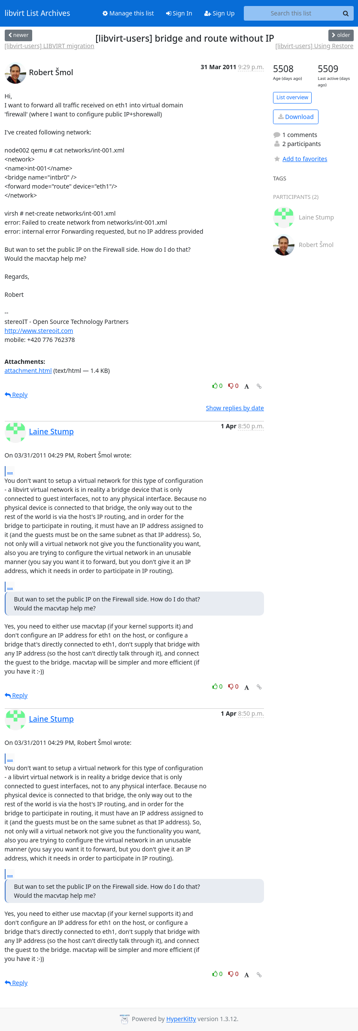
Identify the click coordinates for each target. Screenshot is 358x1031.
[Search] (346, 13)
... (10, 471)
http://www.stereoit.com (39, 330)
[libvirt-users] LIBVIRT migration (49, 46)
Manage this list (128, 13)
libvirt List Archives (37, 13)
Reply (16, 394)
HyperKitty (181, 1019)
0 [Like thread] (218, 385)
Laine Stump (51, 431)
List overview (292, 97)
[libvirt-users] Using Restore (315, 46)
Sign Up (219, 13)
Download (296, 117)
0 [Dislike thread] (233, 385)
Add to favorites (300, 159)
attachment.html (28, 370)
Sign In (179, 13)
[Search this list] (291, 13)
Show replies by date (235, 408)
